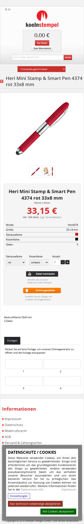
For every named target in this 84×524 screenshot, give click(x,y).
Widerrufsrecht (16, 431)
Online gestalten (45, 290)
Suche (68, 57)
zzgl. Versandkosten (50, 217)
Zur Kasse (42, 42)
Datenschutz (14, 425)
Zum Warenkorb (42, 48)
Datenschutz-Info (32, 489)
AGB (8, 437)
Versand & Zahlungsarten (23, 443)
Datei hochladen (45, 273)
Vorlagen (12, 340)
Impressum (68, 489)
